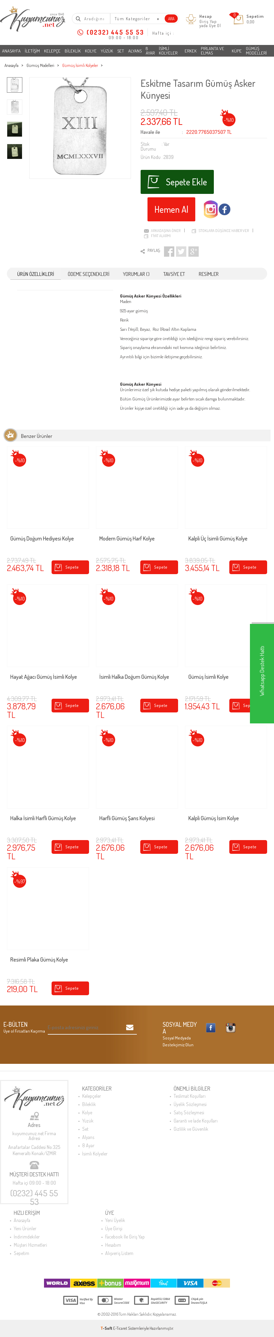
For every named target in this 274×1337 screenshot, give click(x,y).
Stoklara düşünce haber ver (224, 230)
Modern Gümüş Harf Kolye (127, 539)
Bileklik (73, 51)
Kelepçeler (91, 1096)
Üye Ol (215, 25)
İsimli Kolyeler (168, 51)
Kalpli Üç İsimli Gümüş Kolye (218, 539)
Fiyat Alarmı (161, 235)
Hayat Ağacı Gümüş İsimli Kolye (43, 677)
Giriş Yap (208, 21)
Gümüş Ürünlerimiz (150, 399)
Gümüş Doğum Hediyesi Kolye (42, 539)
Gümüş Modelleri (256, 51)
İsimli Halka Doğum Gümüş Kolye (134, 677)
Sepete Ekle (177, 182)
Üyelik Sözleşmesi (190, 1104)
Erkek (191, 51)
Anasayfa (11, 51)
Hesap (205, 16)
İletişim (32, 51)
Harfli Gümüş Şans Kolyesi (127, 818)
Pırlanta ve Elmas (212, 51)
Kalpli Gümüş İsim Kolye (213, 818)
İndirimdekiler (27, 1237)
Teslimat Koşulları (190, 1096)
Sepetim (21, 1253)
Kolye (91, 51)
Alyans (135, 51)
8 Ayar (150, 51)
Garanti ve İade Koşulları (196, 1121)
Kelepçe (52, 51)
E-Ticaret (120, 1328)
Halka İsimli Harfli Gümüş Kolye (43, 818)
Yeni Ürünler (25, 1228)
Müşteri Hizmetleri (30, 1245)
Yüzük (107, 51)
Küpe (237, 51)
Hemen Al (171, 209)
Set (120, 51)
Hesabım (113, 1245)
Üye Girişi (113, 1228)
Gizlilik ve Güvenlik (191, 1129)
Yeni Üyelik (115, 1220)
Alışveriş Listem (119, 1253)
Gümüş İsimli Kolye (208, 677)
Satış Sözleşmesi (189, 1112)
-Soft (106, 1328)
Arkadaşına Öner (165, 230)
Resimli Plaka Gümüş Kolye (39, 960)
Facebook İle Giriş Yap (125, 1237)
